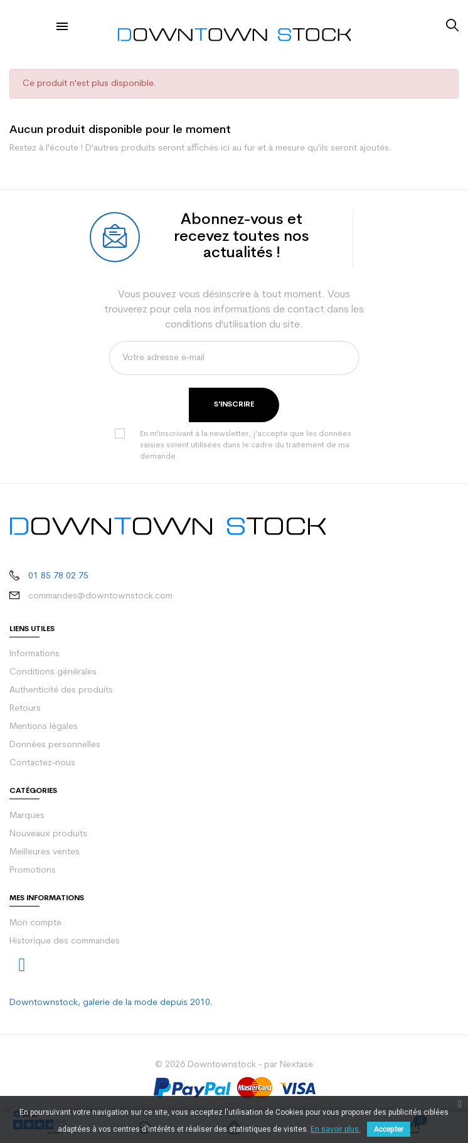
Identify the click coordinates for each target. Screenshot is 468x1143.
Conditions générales (53, 672)
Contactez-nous (42, 763)
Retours (25, 708)
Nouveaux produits (48, 834)
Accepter (388, 1129)
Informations (34, 654)
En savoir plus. (336, 1129)
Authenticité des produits (61, 690)
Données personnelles (54, 745)
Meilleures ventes (44, 852)
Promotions (32, 870)
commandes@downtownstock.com (100, 596)
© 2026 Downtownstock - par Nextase (234, 1065)
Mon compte (35, 923)
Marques (27, 816)
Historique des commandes (64, 941)
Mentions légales (43, 726)
